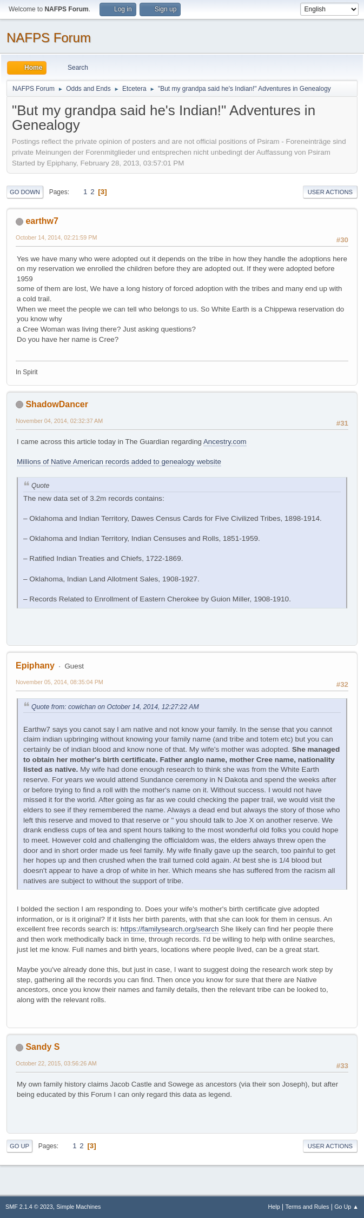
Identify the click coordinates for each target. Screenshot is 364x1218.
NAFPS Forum (48, 37)
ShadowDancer (56, 404)
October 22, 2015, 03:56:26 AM (56, 1063)
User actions (330, 192)
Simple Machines (78, 1206)
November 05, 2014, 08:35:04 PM (59, 682)
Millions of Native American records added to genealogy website (119, 462)
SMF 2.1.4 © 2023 (29, 1206)
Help (274, 1206)
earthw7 (41, 221)
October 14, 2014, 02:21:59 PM (56, 237)
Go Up (19, 1146)
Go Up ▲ (346, 1206)
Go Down (25, 192)
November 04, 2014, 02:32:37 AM (59, 421)
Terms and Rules (307, 1206)
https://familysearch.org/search (170, 929)
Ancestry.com (225, 442)
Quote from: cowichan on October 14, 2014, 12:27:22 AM (115, 707)
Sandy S (42, 1046)
